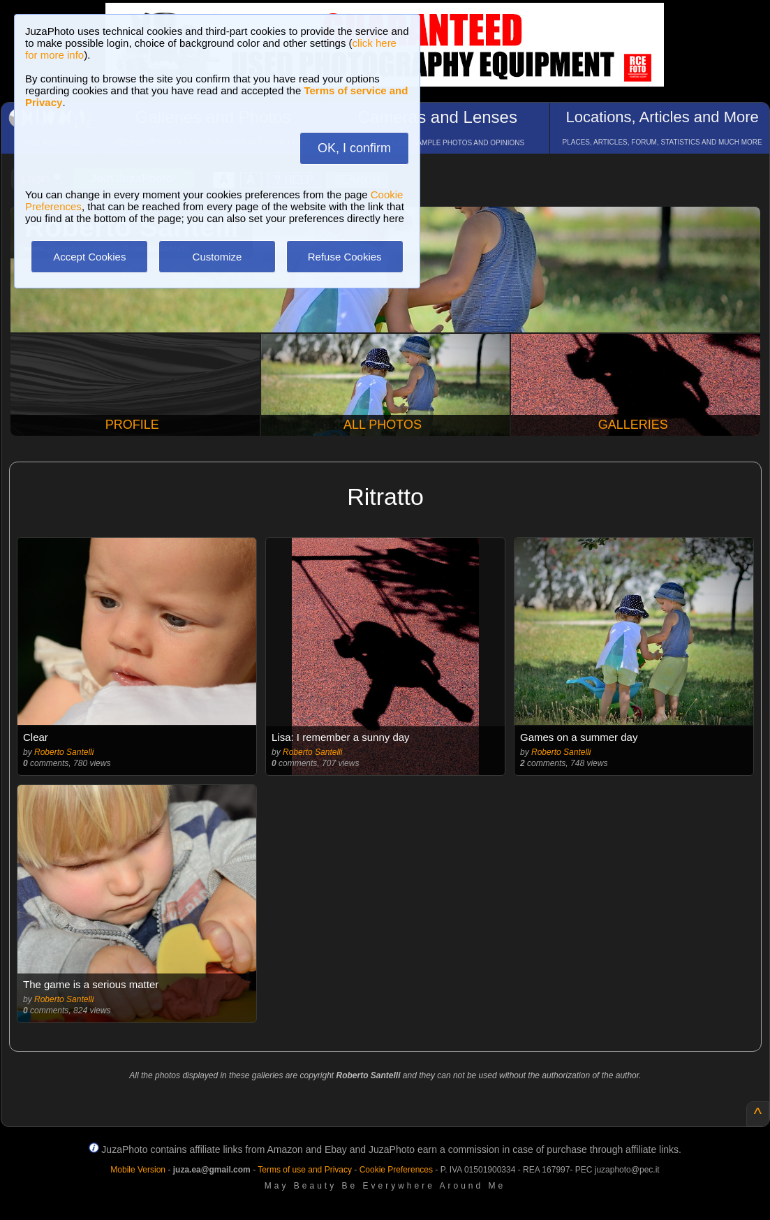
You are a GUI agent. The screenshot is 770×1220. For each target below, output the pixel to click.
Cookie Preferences (396, 1170)
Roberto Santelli (64, 752)
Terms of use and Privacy (305, 1170)
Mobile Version (137, 1170)
